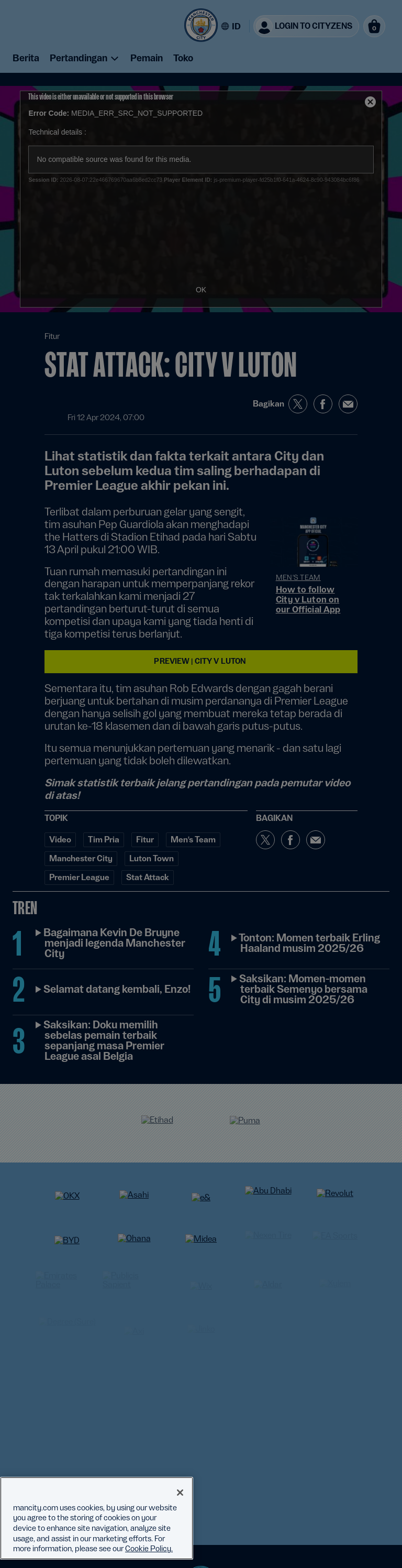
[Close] (180, 1492)
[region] (96, 1518)
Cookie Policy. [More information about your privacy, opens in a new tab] (149, 1548)
